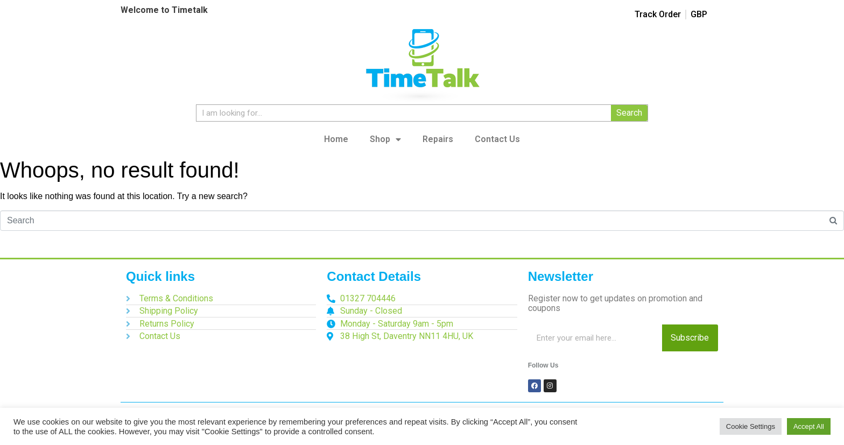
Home (336, 139)
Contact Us (497, 139)
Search (629, 113)
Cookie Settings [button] (750, 426)
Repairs (438, 139)
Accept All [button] (808, 426)
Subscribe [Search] (690, 338)
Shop (385, 139)
